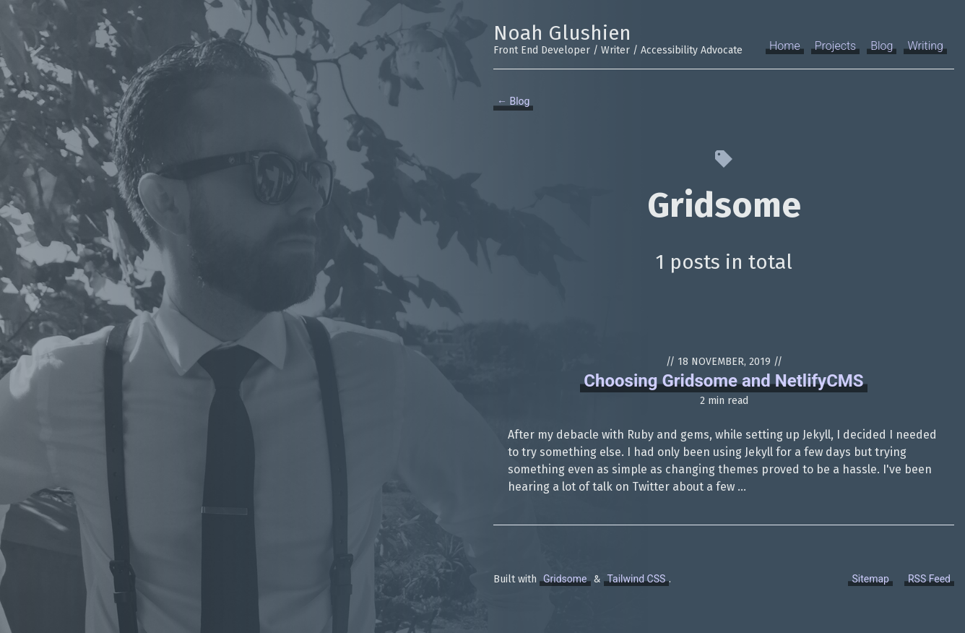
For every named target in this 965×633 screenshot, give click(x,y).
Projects (835, 46)
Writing (925, 46)
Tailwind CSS (636, 579)
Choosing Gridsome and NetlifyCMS (723, 381)
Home (784, 46)
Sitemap (870, 579)
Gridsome (565, 579)
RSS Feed (929, 579)
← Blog (513, 101)
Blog (881, 46)
